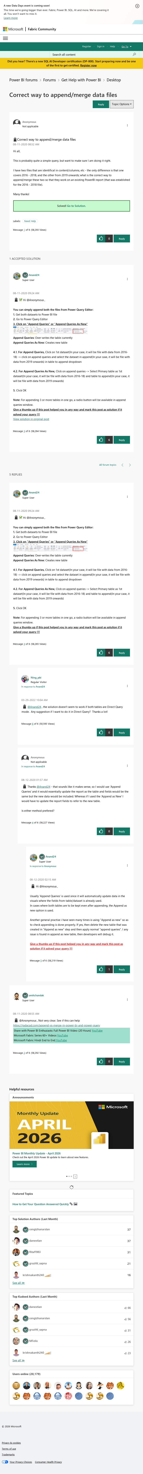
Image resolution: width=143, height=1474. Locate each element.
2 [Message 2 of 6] (24, 1052)
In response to (33, 686)
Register (86, 46)
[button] (101, 104)
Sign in (100, 46)
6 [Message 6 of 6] (32, 723)
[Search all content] (94, 54)
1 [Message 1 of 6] (24, 229)
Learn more (11, 18)
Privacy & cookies (11, 1442)
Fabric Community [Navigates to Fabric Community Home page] (42, 29)
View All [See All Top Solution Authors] (18, 1283)
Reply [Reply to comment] (122, 439)
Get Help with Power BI (81, 79)
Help (112, 46)
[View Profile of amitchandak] (36, 995)
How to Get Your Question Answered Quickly (41, 1204)
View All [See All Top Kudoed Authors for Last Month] (18, 1360)
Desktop (114, 79)
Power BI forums (23, 79)
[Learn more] (24, 1164)
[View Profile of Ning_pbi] (36, 677)
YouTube (97, 1030)
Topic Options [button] (120, 104)
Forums (49, 79)
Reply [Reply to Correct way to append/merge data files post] (122, 238)
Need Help (30, 221)
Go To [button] (125, 46)
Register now (88, 65)
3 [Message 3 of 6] (24, 431)
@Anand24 (34, 707)
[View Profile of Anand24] (34, 275)
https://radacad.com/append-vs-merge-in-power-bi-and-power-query (56, 1025)
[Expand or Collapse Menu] (5, 38)
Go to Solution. (76, 206)
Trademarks (8, 1454)
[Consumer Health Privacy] (48, 1462)
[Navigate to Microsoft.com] (13, 29)
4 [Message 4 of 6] (32, 822)
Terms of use (9, 1448)
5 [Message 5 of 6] (41, 960)
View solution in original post (31, 419)
